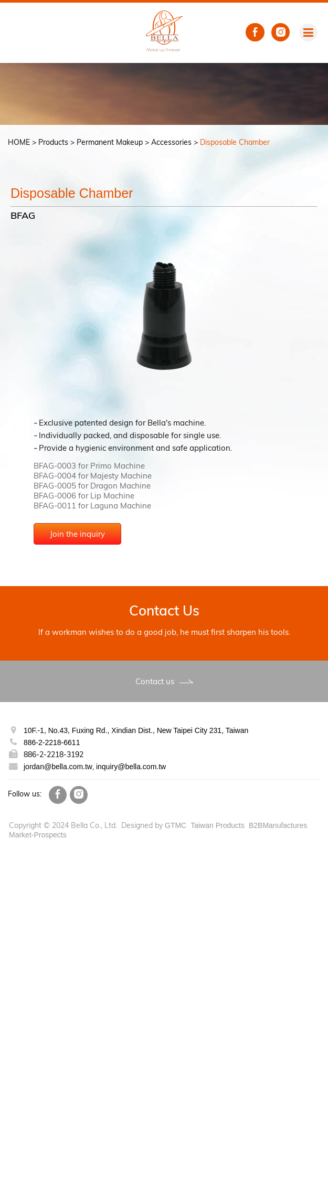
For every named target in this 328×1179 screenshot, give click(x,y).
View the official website (94, 954)
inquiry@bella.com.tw (132, 766)
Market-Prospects (39, 835)
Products (53, 142)
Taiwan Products (218, 825)
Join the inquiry (203, 534)
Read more (23, 954)
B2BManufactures (281, 825)
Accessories (171, 142)
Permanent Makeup (110, 142)
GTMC (175, 825)
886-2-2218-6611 (53, 742)
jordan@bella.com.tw (58, 766)
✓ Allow (15, 874)
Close (10, 854)
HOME (19, 142)
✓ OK (298, 1174)
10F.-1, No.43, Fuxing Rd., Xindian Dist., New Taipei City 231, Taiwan (137, 730)
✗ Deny (14, 884)
